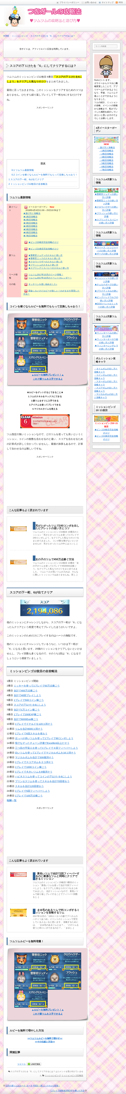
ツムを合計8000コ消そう (29, 728)
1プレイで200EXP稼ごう (27, 714)
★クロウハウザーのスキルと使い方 (45, 261)
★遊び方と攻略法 (31, 213)
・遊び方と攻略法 (106, 147)
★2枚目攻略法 (30, 219)
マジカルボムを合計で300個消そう (34, 757)
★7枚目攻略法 (30, 235)
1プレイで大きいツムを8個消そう (33, 771)
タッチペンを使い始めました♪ (42, 284)
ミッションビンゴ (53, 1075)
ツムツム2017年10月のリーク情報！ (45, 274)
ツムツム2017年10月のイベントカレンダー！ (50, 278)
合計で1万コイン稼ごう (27, 709)
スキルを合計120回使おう (29, 786)
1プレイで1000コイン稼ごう (31, 767)
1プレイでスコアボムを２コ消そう (34, 762)
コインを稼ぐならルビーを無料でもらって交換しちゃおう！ (44, 174)
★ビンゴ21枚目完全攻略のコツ (43, 249)
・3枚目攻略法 (106, 157)
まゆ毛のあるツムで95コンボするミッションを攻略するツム (57, 911)
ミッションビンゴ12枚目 (72, 1075)
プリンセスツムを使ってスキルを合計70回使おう (42, 781)
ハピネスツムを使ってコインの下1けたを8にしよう (43, 776)
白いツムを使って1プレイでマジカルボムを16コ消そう (45, 752)
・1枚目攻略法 (106, 150)
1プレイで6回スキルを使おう (31, 733)
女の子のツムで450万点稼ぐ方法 (54, 559)
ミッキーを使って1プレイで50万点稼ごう (37, 685)
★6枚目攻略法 (30, 232)
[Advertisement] (45, 130)
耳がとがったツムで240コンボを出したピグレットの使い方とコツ (57, 527)
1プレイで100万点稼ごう (29, 795)
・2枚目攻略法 (106, 154)
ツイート (21, 1064)
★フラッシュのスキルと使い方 (43, 265)
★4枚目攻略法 (30, 226)
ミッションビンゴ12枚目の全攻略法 (28, 184)
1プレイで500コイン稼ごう (29, 700)
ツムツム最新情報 (23, 170)
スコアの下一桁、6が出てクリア (26, 179)
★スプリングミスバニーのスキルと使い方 (48, 268)
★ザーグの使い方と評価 (106, 254)
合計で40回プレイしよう (27, 695)
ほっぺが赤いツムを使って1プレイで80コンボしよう (44, 738)
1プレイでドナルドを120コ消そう (33, 723)
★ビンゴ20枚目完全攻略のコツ (43, 242)
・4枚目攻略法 (106, 160)
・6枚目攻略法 (106, 166)
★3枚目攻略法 (30, 223)
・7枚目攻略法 (106, 169)
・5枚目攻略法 (106, 163)
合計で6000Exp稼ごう (26, 719)
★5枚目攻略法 (30, 229)
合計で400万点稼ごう (26, 690)
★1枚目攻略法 (30, 216)
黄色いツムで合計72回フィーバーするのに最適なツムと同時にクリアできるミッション (57, 876)
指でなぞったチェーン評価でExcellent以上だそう (42, 743)
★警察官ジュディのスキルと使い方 (45, 255)
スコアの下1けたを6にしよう (30, 704)
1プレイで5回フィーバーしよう (32, 790)
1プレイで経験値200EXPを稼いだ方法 (67, 1090)
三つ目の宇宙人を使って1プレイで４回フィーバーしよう (46, 747)
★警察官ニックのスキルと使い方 (44, 258)
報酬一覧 (12, 800)
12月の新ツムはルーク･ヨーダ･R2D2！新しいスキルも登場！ (32, 1086)
